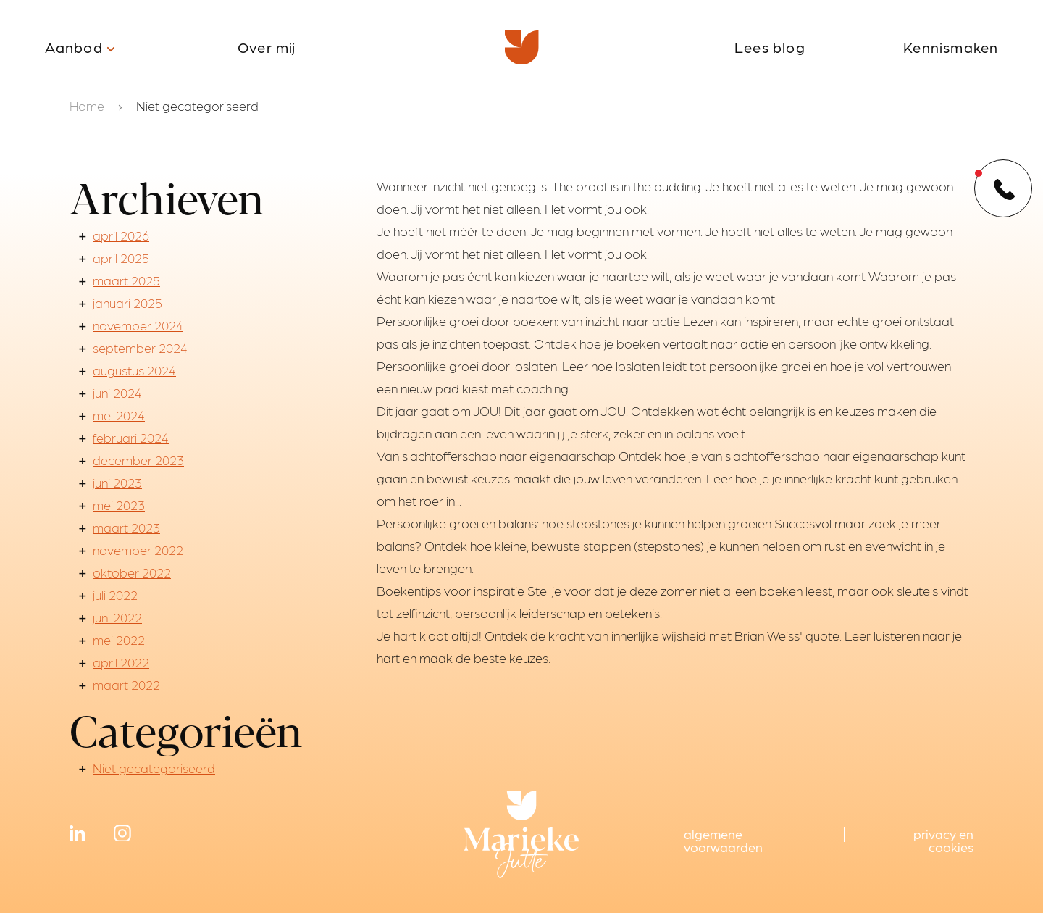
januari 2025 (127, 302)
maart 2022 (126, 684)
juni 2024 (117, 392)
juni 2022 (117, 617)
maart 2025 (126, 280)
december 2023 (138, 459)
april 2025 (121, 257)
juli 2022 (115, 594)
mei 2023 (119, 504)
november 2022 (138, 549)
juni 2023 (117, 482)
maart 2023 (126, 527)
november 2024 (138, 325)
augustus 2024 (134, 370)
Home (87, 105)
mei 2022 (119, 639)
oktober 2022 (132, 572)
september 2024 (140, 347)
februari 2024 (131, 437)
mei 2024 (119, 414)
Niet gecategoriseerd (154, 767)
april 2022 (121, 662)
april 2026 (121, 235)
